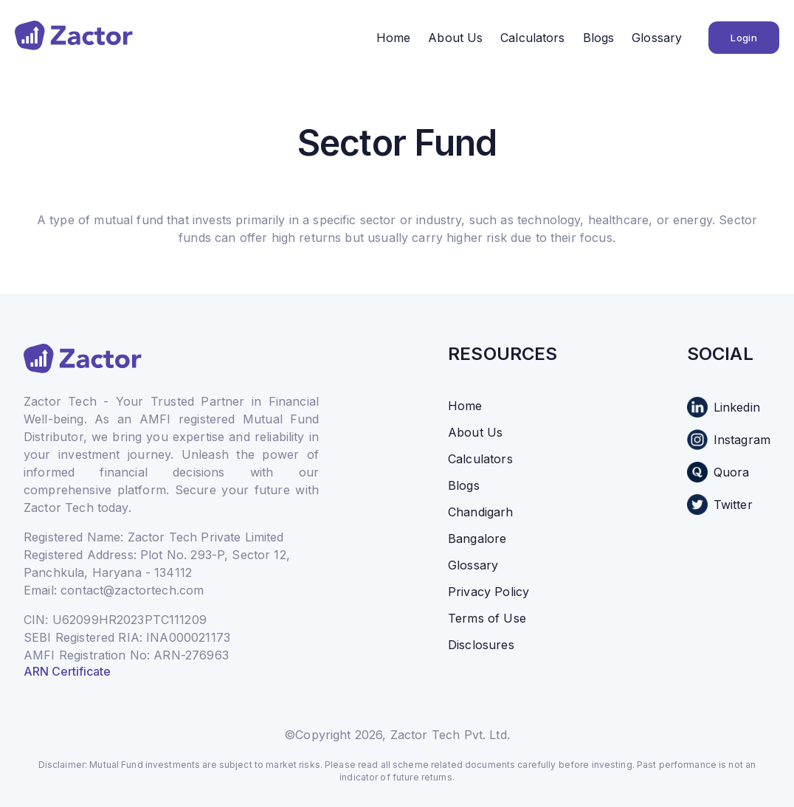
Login (743, 37)
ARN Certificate (67, 671)
